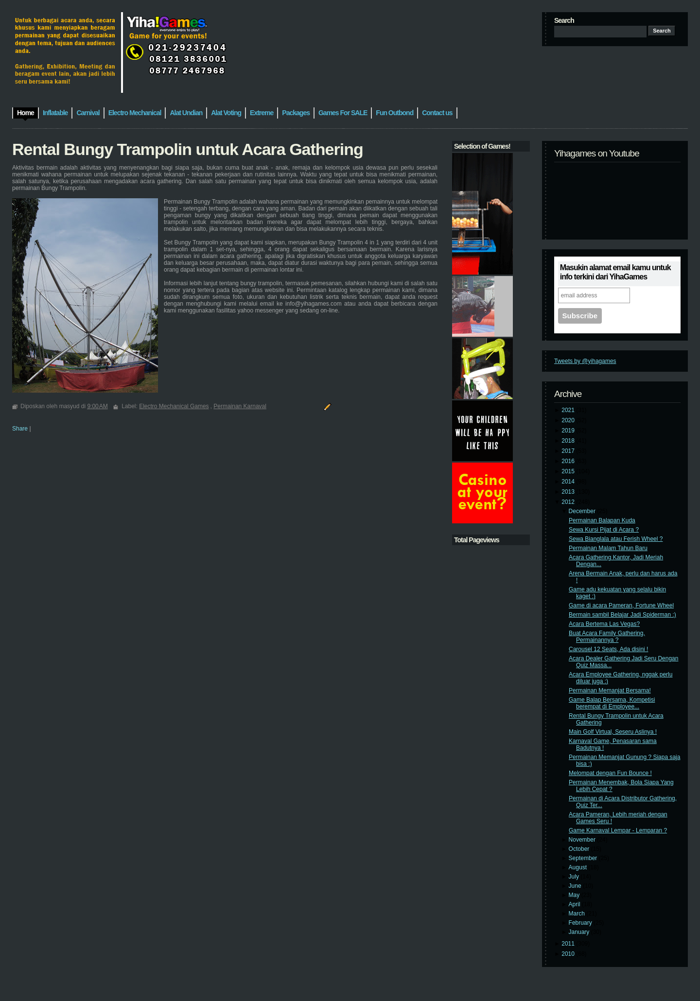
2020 (568, 420)
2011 (568, 943)
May (575, 895)
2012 (568, 502)
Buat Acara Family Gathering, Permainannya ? (607, 636)
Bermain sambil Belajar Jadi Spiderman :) (622, 614)
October (580, 849)
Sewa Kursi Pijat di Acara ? (604, 529)
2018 (568, 440)
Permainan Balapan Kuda (602, 520)
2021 (568, 410)
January (580, 932)
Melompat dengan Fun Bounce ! (610, 773)
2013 (568, 491)
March (578, 913)
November (583, 839)
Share (20, 428)
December (583, 511)
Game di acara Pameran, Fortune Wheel (621, 605)
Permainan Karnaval (239, 406)
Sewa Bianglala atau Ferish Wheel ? (616, 538)
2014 (568, 481)
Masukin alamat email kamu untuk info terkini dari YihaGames (615, 272)
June (576, 885)
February (581, 922)
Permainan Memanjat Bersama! (610, 690)
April (575, 904)
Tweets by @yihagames (585, 361)
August (579, 867)
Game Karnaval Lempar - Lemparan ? (618, 830)
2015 (568, 471)
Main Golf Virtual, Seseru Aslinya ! (613, 731)
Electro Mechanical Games (174, 406)
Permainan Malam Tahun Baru (608, 548)
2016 (568, 461)
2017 (568, 451)
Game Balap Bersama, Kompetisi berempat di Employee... (612, 703)
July (575, 876)
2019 (568, 430)
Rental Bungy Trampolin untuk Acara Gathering (187, 149)
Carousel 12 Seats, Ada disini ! (608, 649)
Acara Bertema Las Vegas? (604, 624)
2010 (568, 953)
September (584, 858)
